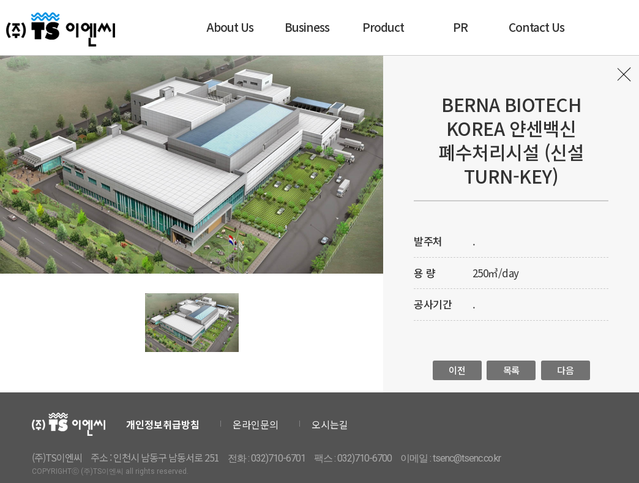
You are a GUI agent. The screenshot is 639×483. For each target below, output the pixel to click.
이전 (457, 370)
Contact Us (536, 26)
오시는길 (330, 424)
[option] (191, 165)
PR (460, 26)
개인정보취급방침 (163, 424)
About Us (229, 26)
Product (383, 26)
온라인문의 (255, 424)
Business (307, 26)
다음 (565, 370)
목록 (625, 78)
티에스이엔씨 (60, 29)
